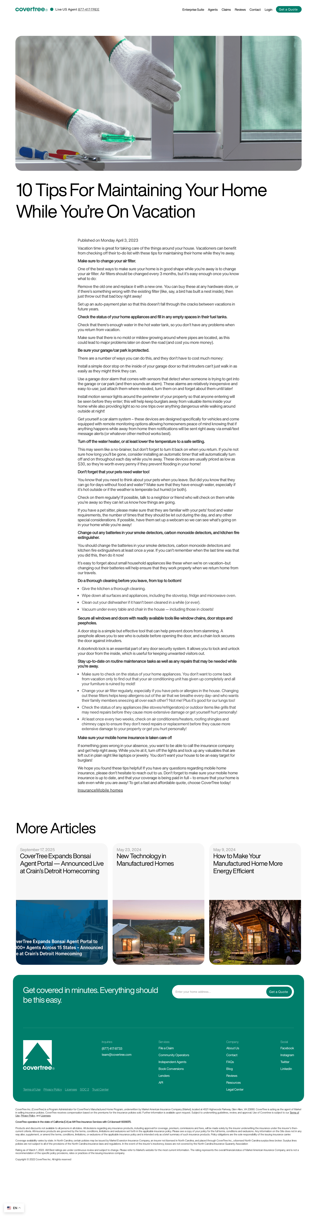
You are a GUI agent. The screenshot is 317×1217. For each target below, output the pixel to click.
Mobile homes (109, 790)
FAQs (230, 1062)
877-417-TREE (88, 9)
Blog (229, 1069)
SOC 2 (84, 1089)
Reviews (240, 9)
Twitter (284, 1062)
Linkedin (286, 1069)
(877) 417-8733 (112, 1048)
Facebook (287, 1048)
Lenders (163, 1076)
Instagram (287, 1055)
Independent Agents (172, 1062)
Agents (213, 9)
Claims (226, 9)
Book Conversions (171, 1069)
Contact (255, 9)
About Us (232, 1048)
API (160, 1082)
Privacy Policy (52, 1089)
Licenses (71, 1089)
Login (268, 9)
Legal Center (234, 1089)
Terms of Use (31, 1089)
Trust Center (100, 1089)
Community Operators (173, 1055)
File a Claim (166, 1048)
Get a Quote (288, 9)
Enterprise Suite (193, 9)
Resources (233, 1082)
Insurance (87, 790)
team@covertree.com (116, 1054)
